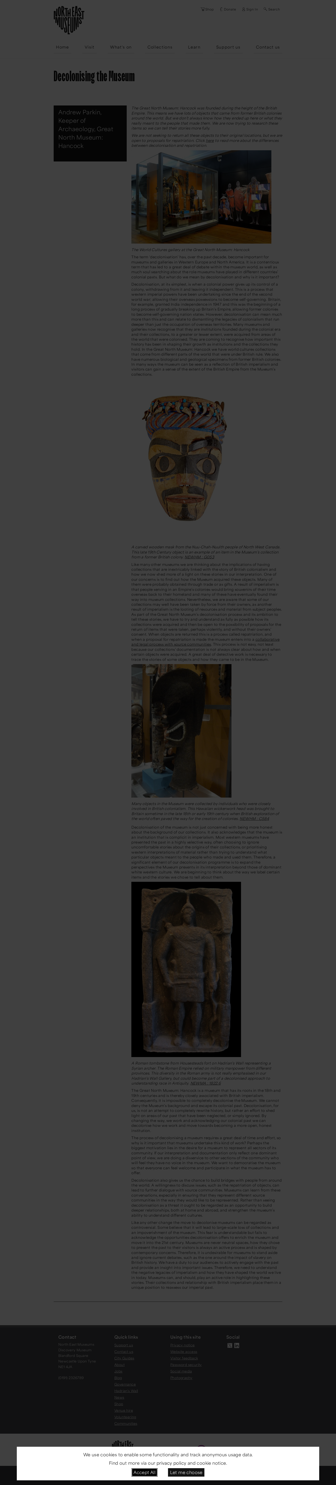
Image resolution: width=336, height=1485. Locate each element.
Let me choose (186, 1472)
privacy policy (171, 1463)
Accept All (144, 1472)
